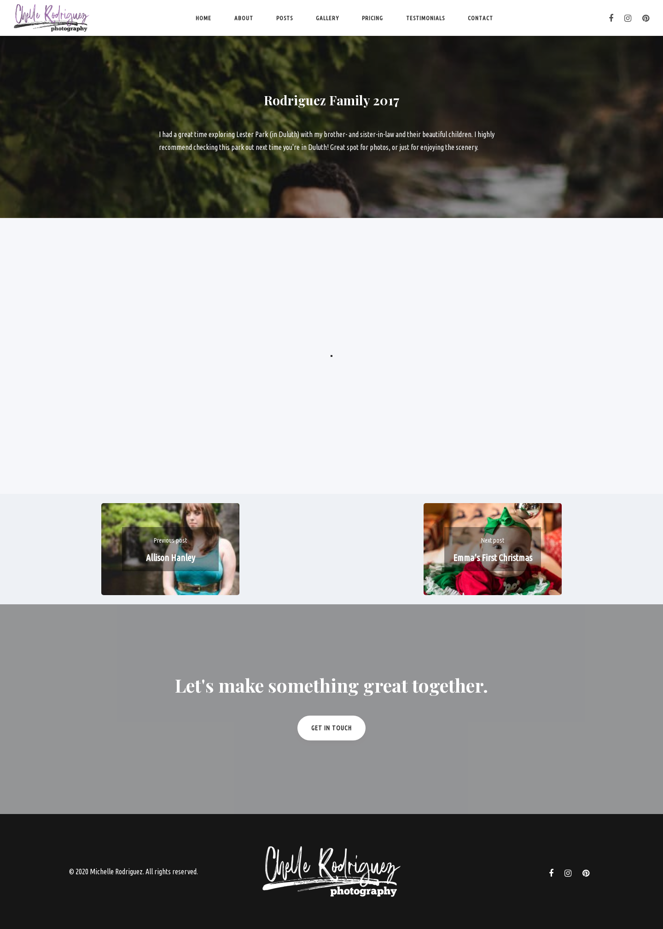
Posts (284, 18)
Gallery (327, 18)
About (243, 18)
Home (203, 18)
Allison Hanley (170, 557)
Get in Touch (331, 728)
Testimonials (425, 18)
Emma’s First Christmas (492, 557)
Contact (480, 18)
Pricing (372, 18)
